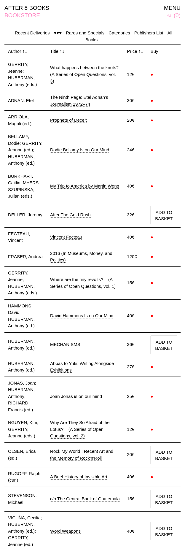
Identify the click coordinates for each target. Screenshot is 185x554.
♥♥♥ (58, 32)
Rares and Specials (85, 32)
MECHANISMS (65, 344)
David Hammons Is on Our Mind (81, 315)
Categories (119, 32)
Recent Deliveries (32, 32)
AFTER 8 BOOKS (26, 8)
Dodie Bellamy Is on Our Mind (79, 149)
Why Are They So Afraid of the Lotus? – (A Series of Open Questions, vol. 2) (80, 429)
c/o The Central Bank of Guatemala (85, 498)
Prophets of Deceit (68, 120)
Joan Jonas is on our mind (76, 396)
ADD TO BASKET (164, 215)
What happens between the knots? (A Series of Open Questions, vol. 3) (84, 74)
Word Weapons (65, 531)
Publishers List (148, 32)
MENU (172, 8)
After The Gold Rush (70, 214)
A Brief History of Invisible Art (78, 476)
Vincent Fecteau (66, 236)
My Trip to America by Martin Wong (84, 185)
